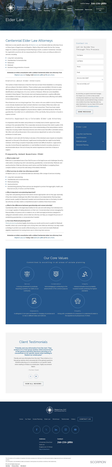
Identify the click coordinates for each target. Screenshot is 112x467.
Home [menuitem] (34, 9)
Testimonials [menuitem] (79, 9)
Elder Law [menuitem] (54, 9)
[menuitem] (90, 134)
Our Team (28, 419)
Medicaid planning (11, 223)
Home (21, 419)
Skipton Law (34, 45)
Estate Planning (37, 419)
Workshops (56, 419)
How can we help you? (83, 83)
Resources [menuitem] (88, 9)
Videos (73, 419)
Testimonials (65, 419)
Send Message (84, 112)
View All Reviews (31, 383)
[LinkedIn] (56, 429)
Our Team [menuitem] (40, 9)
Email (78, 72)
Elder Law (47, 419)
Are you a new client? (83, 78)
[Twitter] (46, 429)
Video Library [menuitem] (69, 9)
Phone (78, 66)
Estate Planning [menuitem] (47, 9)
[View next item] (34, 376)
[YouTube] (75, 429)
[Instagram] (65, 429)
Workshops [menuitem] (62, 9)
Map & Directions (44, 449)
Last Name (80, 61)
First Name (80, 55)
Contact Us (100, 9)
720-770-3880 (98, 3)
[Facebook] (36, 429)
